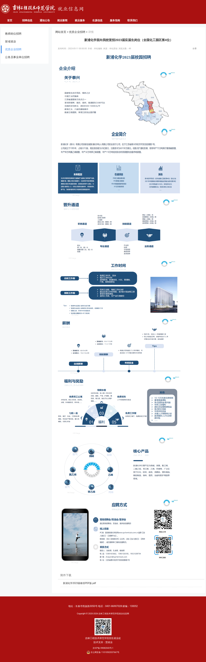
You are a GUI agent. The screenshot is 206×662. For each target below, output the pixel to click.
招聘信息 (27, 20)
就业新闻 (62, 20)
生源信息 (97, 20)
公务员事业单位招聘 (17, 57)
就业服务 (80, 20)
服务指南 (115, 20)
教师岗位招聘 (13, 33)
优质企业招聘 (13, 49)
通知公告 (45, 20)
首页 (9, 20)
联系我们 (132, 20)
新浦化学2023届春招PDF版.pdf (79, 583)
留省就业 (10, 41)
